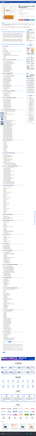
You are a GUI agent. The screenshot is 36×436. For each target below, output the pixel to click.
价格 (18, 16)
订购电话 (19, 13)
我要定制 (33, 123)
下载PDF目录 (32, 19)
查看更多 (30, 42)
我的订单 (33, 0)
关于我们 (31, 0)
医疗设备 (4, 352)
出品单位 (19, 12)
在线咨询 (26, 19)
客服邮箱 (19, 14)
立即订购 (21, 19)
